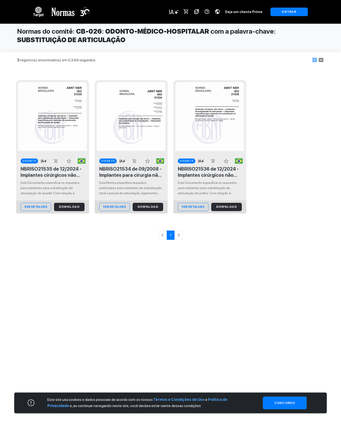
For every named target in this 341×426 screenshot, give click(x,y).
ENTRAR (289, 12)
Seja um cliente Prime (243, 12)
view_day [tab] (321, 60)
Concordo (284, 403)
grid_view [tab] (315, 60)
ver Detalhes (35, 206)
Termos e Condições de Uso (179, 399)
